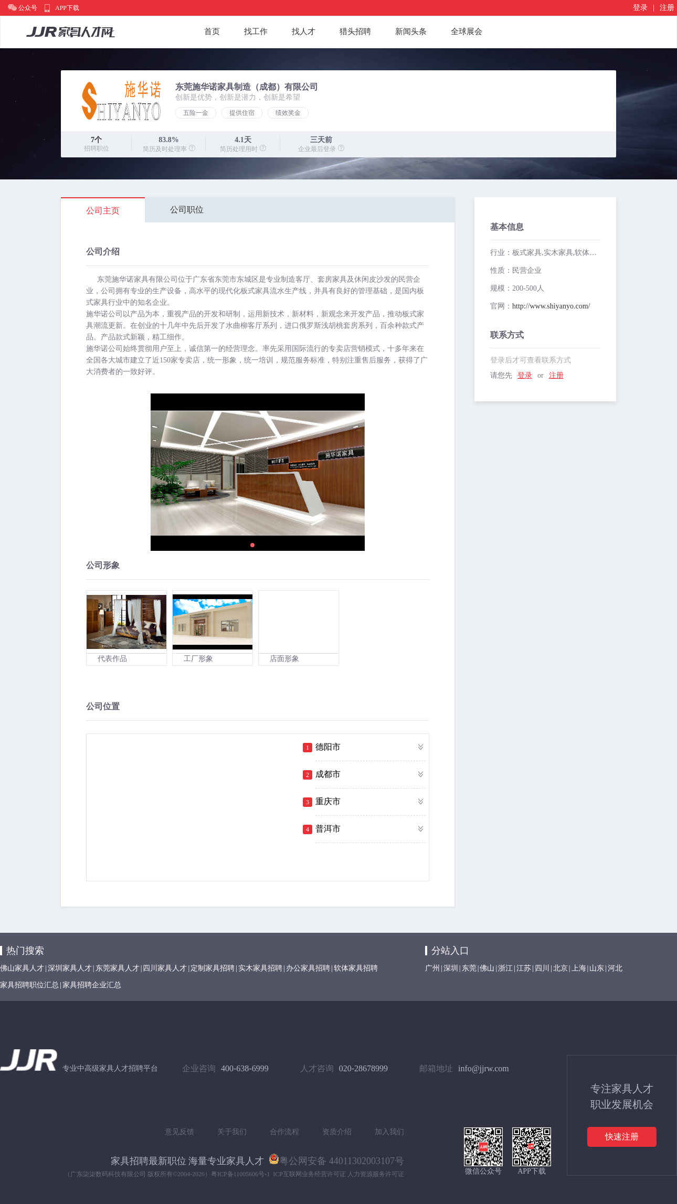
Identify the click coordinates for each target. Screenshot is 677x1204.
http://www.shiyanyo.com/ (551, 306)
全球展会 (466, 31)
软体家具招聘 (356, 968)
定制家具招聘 (213, 968)
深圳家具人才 (70, 968)
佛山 (487, 968)
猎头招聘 (355, 31)
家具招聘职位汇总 (29, 985)
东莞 (469, 968)
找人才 (303, 31)
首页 (212, 31)
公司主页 (103, 210)
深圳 (450, 968)
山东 (596, 968)
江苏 (523, 968)
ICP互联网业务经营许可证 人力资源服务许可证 (338, 1174)
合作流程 (284, 1132)
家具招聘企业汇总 (91, 985)
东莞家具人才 (118, 968)
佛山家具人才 (22, 968)
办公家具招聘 (308, 968)
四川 (542, 968)
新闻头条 (411, 31)
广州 (432, 968)
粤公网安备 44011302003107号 (336, 1159)
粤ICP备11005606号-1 (240, 1174)
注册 (667, 8)
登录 (640, 8)
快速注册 (622, 1136)
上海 (579, 968)
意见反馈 (179, 1132)
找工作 (256, 31)
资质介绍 (337, 1132)
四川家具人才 (165, 968)
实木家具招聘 (260, 968)
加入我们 (389, 1132)
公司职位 (187, 209)
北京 (560, 968)
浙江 (505, 968)
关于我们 (232, 1132)
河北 (615, 968)
